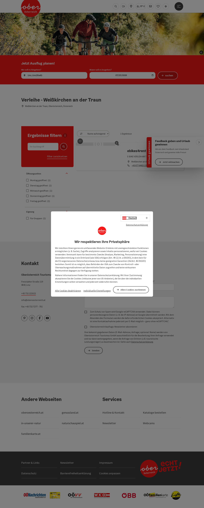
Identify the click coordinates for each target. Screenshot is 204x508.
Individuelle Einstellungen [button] (97, 290)
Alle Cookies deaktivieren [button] (68, 290)
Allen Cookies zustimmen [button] (133, 289)
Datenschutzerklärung (137, 224)
